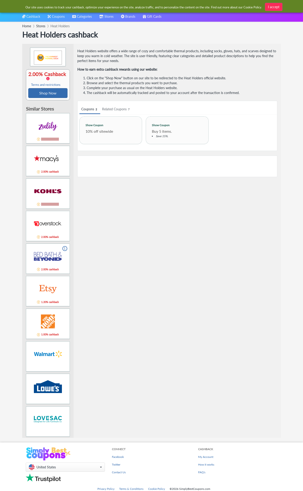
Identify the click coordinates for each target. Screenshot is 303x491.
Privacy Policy (105, 489)
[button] (65, 467)
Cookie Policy (156, 489)
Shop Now (48, 93)
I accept (273, 7)
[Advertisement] (177, 166)
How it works (206, 464)
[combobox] (82, 18)
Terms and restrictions (46, 84)
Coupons (89, 109)
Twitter (116, 464)
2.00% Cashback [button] (48, 79)
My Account (205, 457)
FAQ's (201, 472)
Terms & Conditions (131, 489)
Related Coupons (116, 109)
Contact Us (119, 472)
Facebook (118, 457)
